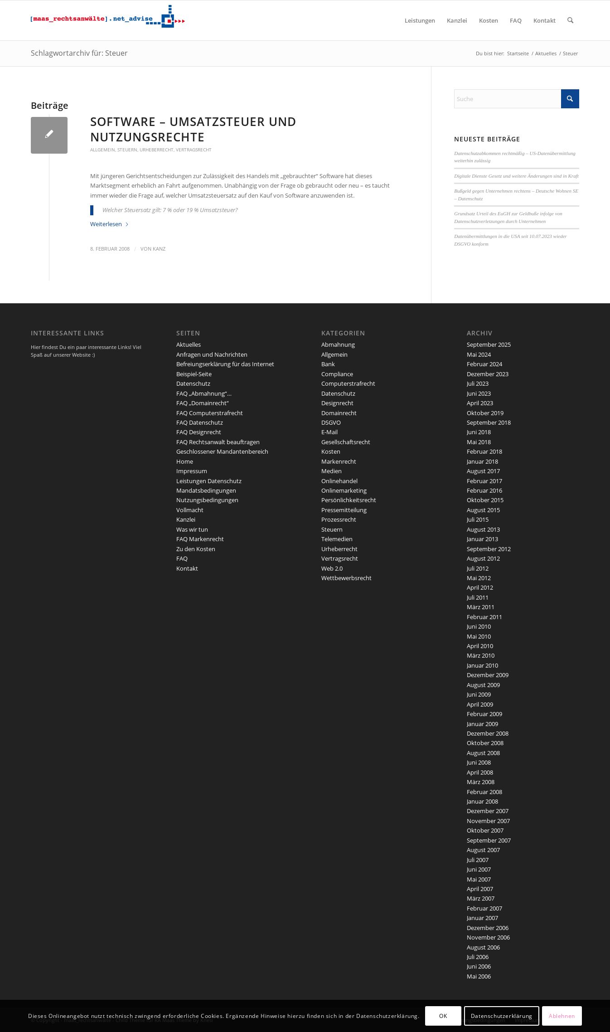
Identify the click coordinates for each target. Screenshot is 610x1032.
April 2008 (480, 772)
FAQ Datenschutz (199, 422)
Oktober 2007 (485, 830)
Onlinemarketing (344, 490)
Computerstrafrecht (348, 383)
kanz (159, 249)
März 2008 (480, 782)
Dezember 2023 (487, 374)
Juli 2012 (478, 568)
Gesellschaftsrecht (345, 442)
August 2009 (483, 685)
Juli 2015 (478, 519)
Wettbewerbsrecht (346, 578)
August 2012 (483, 558)
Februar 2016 (484, 490)
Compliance (337, 374)
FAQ (182, 558)
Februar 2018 (484, 451)
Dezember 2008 (487, 733)
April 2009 (480, 704)
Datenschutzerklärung (502, 1016)
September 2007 (489, 840)
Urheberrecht (157, 149)
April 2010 (480, 646)
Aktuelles (188, 344)
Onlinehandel (339, 481)
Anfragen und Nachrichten (211, 354)
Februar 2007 (484, 908)
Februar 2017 (484, 481)
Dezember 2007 (487, 811)
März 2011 (480, 607)
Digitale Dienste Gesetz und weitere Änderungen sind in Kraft (516, 176)
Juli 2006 (478, 957)
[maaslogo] (108, 20)
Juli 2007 (478, 860)
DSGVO (331, 422)
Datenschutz (193, 383)
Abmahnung (338, 344)
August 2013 (483, 529)
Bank (328, 364)
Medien (331, 471)
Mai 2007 (479, 879)
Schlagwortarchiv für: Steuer (79, 53)
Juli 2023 (478, 383)
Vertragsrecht (194, 149)
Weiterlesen (109, 224)
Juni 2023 (479, 393)
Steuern (127, 149)
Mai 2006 (479, 976)
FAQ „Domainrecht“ (202, 403)
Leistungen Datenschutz (209, 481)
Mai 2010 (479, 636)
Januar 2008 (482, 801)
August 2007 (483, 850)
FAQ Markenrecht (200, 539)
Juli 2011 (478, 597)
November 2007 (488, 821)
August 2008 (483, 753)
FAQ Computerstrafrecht (209, 413)
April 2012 (480, 587)
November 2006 (488, 937)
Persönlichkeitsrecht (348, 500)
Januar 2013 (482, 539)
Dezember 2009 (487, 675)
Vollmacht (189, 510)
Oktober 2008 (485, 743)
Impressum (191, 471)
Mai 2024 (479, 354)
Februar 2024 (484, 364)
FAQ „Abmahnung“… (204, 393)
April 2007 (480, 889)
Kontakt (187, 568)
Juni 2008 (479, 762)
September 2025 (489, 344)
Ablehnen (562, 1016)
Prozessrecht (338, 519)
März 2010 (480, 655)
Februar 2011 (484, 617)
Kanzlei (185, 519)
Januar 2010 (482, 665)
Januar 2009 (482, 724)
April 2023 (480, 403)
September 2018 (489, 422)
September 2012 (489, 549)
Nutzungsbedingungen (207, 500)
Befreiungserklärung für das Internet (225, 364)
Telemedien (337, 539)
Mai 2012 (479, 578)
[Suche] (570, 20)
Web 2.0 (332, 568)
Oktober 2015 (485, 500)
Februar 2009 (484, 714)
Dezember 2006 (487, 928)
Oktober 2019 (485, 413)
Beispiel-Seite (194, 374)
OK (443, 1016)
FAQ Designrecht (198, 432)
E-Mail (329, 432)
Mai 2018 (479, 442)
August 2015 (483, 510)
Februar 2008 (484, 792)
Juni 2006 (479, 966)
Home (184, 461)
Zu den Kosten (195, 549)
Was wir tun (192, 529)
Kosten (330, 451)
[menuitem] (420, 20)
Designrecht (337, 403)
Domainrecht (339, 413)
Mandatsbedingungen (206, 490)
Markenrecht (338, 461)
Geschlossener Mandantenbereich (222, 451)
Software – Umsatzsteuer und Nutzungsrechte (193, 129)
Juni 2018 (479, 432)
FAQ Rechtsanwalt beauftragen (218, 442)
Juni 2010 (479, 626)
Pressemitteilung (344, 510)
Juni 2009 (479, 694)
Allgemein (102, 149)
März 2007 (480, 898)
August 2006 (483, 947)
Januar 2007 (482, 918)
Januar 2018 (482, 461)
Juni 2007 (479, 869)
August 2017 (483, 471)
